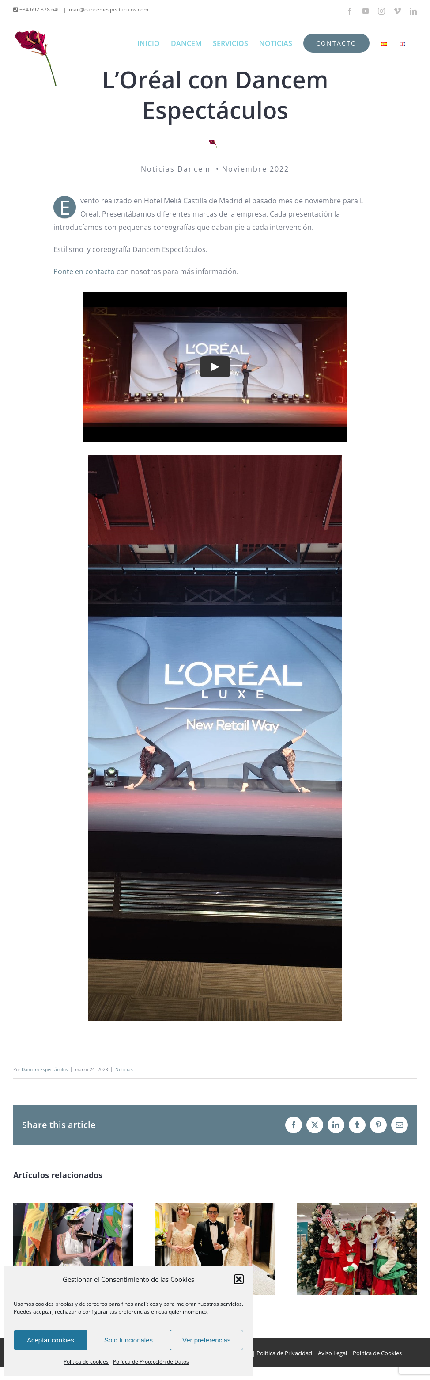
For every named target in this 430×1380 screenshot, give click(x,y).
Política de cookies (86, 1361)
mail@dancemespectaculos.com (108, 9)
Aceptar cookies (50, 1340)
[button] (238, 1279)
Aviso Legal (332, 1353)
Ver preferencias (206, 1340)
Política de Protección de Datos (151, 1361)
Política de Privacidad (284, 1353)
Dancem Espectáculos (45, 1069)
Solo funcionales (128, 1340)
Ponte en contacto (84, 271)
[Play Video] (215, 366)
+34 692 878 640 (39, 9)
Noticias (124, 1069)
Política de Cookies (377, 1353)
